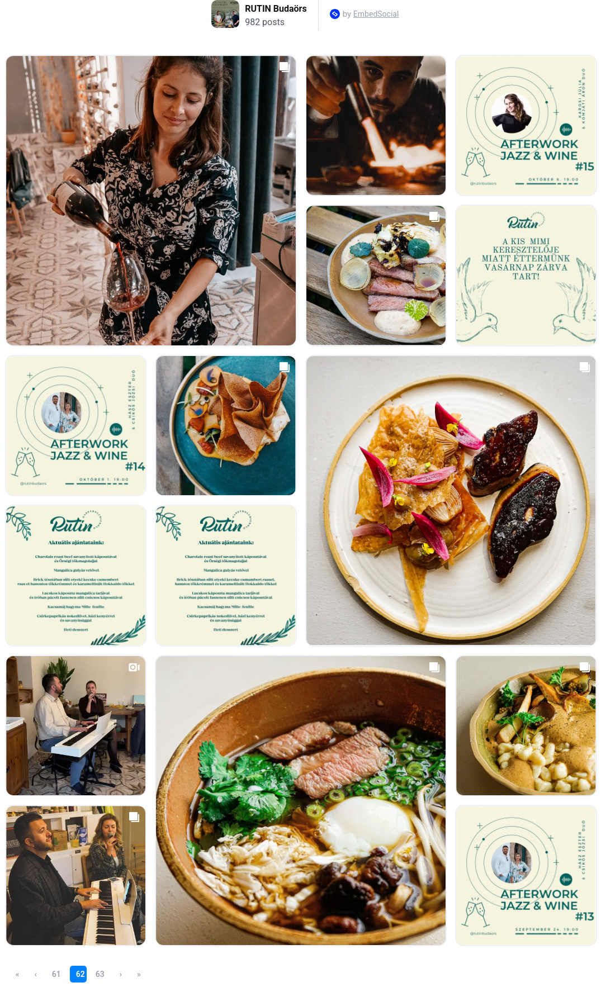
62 (80, 974)
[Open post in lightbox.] (151, 201)
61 (56, 974)
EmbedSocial (376, 14)
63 (100, 974)
